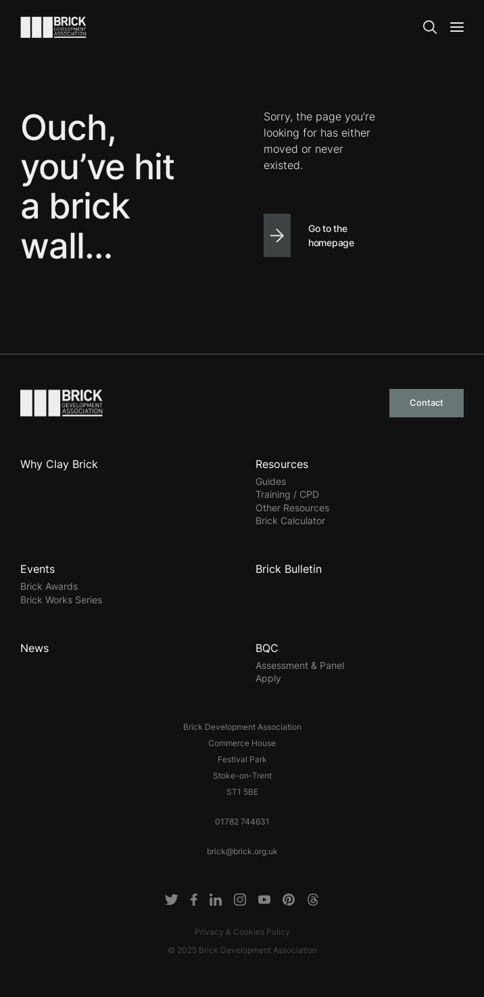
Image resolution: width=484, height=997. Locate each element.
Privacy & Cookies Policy (242, 932)
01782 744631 (242, 821)
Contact (426, 402)
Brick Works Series (61, 599)
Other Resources (292, 507)
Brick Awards (49, 586)
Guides (271, 481)
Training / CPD (287, 494)
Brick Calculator (290, 520)
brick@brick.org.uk (242, 851)
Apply (268, 678)
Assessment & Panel (300, 665)
